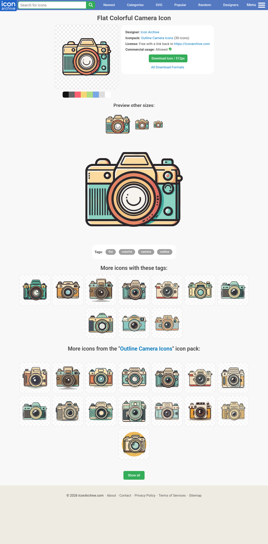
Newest (109, 5)
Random (204, 5)
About (111, 495)
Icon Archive (150, 32)
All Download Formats (167, 67)
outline (164, 252)
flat (111, 252)
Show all (134, 475)
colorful (127, 252)
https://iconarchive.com (192, 44)
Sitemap (195, 495)
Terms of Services (172, 495)
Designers (230, 5)
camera (146, 252)
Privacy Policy (145, 495)
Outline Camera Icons (157, 38)
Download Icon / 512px (168, 58)
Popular (180, 5)
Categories (135, 5)
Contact (125, 495)
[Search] (90, 5)
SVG (159, 5)
